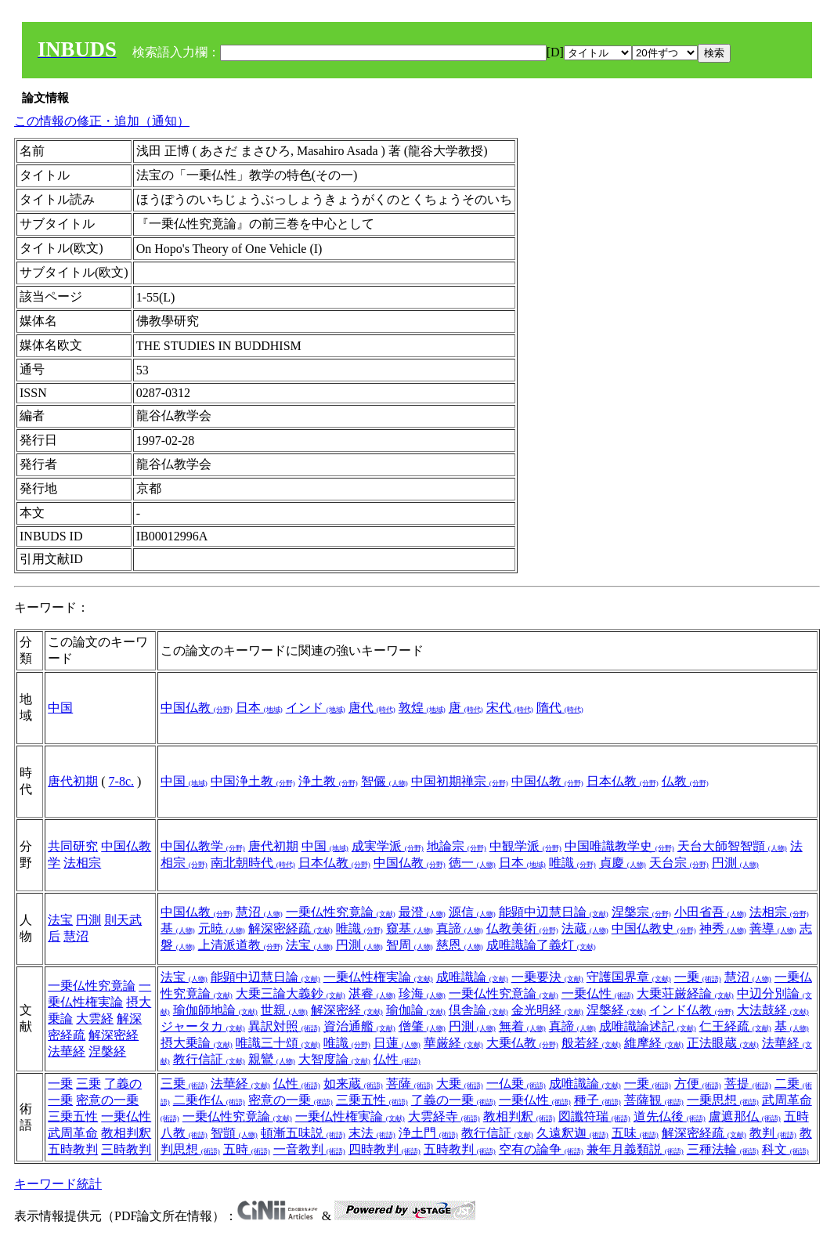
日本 (259, 707)
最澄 (422, 912)
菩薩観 (654, 1100)
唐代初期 (73, 781)
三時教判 (126, 1149)
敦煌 (422, 707)
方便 (697, 1083)
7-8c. (121, 781)
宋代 (509, 707)
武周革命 (73, 1133)
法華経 (66, 1051)
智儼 (384, 781)
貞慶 (622, 862)
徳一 (472, 862)
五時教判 (73, 1149)
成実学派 (388, 846)
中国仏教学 (203, 846)
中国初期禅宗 (459, 781)
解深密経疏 (290, 928)
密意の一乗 (107, 1100)
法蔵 (584, 928)
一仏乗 (516, 1083)
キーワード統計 (58, 1183)
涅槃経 (107, 1051)
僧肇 (422, 1026)
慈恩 (459, 945)
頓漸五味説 (303, 1133)
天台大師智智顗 (732, 846)
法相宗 (82, 862)
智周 (409, 945)
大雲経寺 (444, 1116)
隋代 (559, 707)
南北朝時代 (253, 862)
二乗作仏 (209, 1100)
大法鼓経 (773, 1010)
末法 (371, 1133)
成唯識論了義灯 (541, 945)
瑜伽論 (416, 1010)
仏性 (397, 1059)
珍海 (422, 993)
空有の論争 (541, 1149)
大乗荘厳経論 (685, 993)
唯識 (572, 862)
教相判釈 (126, 1133)
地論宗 (456, 846)
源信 (472, 912)
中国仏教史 (654, 928)
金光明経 (547, 1010)
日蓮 (397, 1042)
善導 (772, 928)
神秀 (722, 928)
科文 (785, 1149)
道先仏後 (670, 1116)
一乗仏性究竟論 (340, 912)
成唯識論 (472, 977)
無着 (522, 1026)
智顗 (234, 1133)
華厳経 (453, 1042)
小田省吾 (710, 912)
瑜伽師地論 (215, 1010)
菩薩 (409, 1083)
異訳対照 (284, 1026)
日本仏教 (623, 781)
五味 (635, 1133)
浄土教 (328, 781)
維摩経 (654, 1042)
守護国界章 (629, 977)
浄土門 (428, 1133)
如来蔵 (353, 1083)
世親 (284, 1010)
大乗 (459, 1083)
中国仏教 (197, 707)
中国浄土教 (253, 781)
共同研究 (73, 846)
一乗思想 (723, 1100)
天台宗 (679, 862)
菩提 (747, 1083)
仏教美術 (522, 928)
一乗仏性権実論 (378, 977)
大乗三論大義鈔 (290, 993)
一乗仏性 (597, 993)
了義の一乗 (453, 1100)
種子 (597, 1100)
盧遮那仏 (745, 1116)
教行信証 (209, 1059)
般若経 (591, 1042)
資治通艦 (359, 1026)
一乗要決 (547, 977)
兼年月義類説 (635, 1149)
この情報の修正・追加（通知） (102, 121)
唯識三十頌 (278, 1042)
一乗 (697, 977)
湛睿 (371, 993)
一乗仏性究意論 (503, 993)
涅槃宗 (641, 912)
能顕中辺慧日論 (553, 912)
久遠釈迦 (572, 1133)
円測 (735, 862)
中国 (60, 707)
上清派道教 (240, 945)
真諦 (459, 928)
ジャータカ (203, 1026)
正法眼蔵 (723, 1042)
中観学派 (525, 846)
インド (315, 707)
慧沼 (75, 936)
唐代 (371, 707)
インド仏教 (691, 1010)
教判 (772, 1133)
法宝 (60, 920)
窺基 (409, 928)
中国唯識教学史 (619, 846)
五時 (246, 1149)
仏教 (685, 781)
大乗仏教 (522, 1042)
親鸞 (271, 1059)
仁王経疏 (735, 1026)
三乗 (88, 1083)
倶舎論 (478, 1010)
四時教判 (384, 1149)
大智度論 (334, 1059)
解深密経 (113, 1035)
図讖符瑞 (594, 1116)
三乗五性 (73, 1116)
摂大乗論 (197, 1042)
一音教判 (309, 1149)
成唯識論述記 (647, 1026)
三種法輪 (723, 1149)
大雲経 (95, 1018)
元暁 (221, 928)
